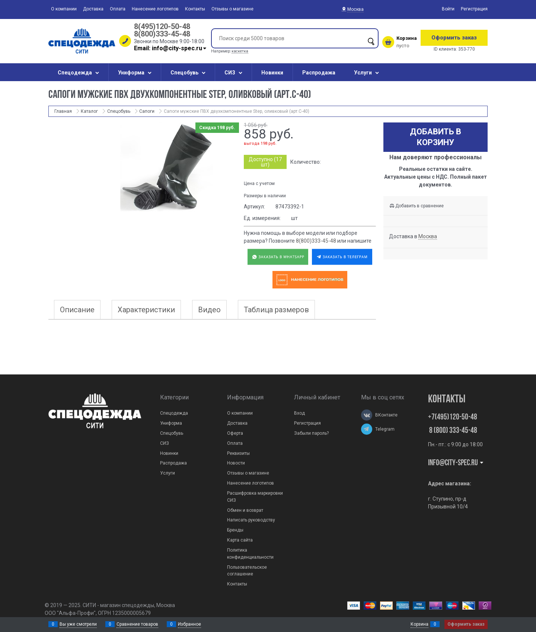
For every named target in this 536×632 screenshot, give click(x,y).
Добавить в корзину (435, 137)
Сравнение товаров (137, 624)
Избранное (189, 624)
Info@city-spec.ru (456, 463)
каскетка (240, 51)
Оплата (117, 9)
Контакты (195, 9)
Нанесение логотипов (155, 9)
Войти (448, 9)
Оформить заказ (454, 37)
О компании (64, 9)
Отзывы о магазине (232, 9)
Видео (209, 309)
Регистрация (474, 9)
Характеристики (146, 309)
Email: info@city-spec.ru (170, 48)
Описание (77, 309)
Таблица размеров (276, 309)
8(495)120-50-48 (162, 26)
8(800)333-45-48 (162, 33)
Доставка (93, 9)
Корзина (419, 624)
